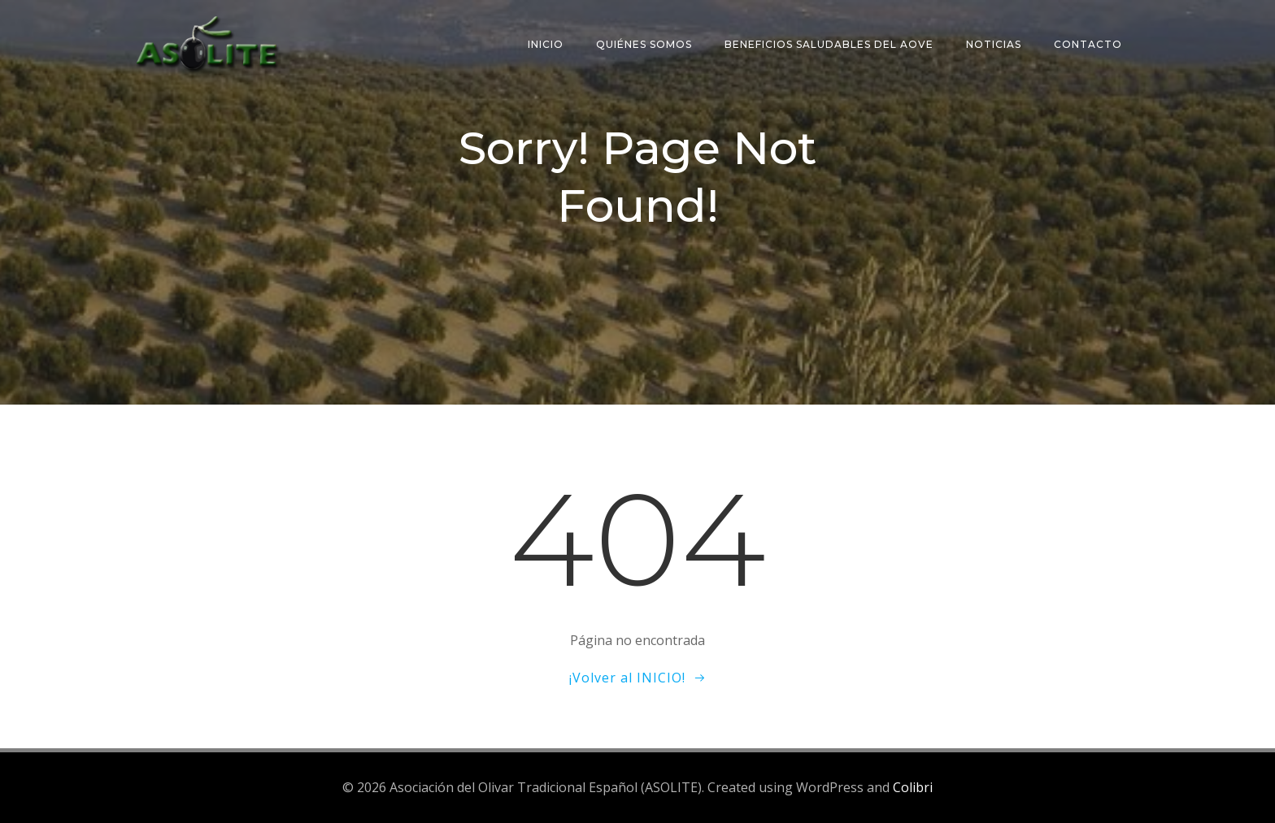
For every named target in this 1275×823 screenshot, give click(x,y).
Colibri (913, 787)
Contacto (1088, 44)
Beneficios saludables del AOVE (829, 44)
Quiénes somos (644, 44)
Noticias (993, 44)
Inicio (546, 44)
